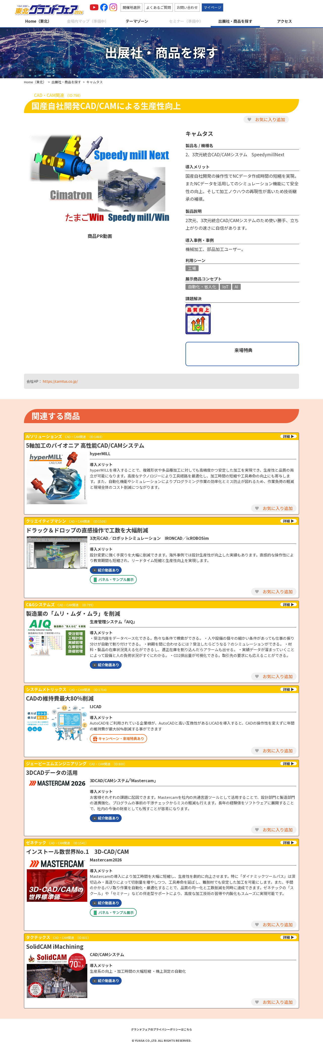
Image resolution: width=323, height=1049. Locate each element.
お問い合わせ (187, 7)
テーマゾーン (137, 21)
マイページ (212, 7)
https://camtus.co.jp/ (60, 381)
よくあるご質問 (158, 7)
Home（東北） (38, 21)
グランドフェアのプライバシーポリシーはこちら (161, 1029)
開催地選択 (131, 7)
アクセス (284, 21)
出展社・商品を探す (235, 21)
